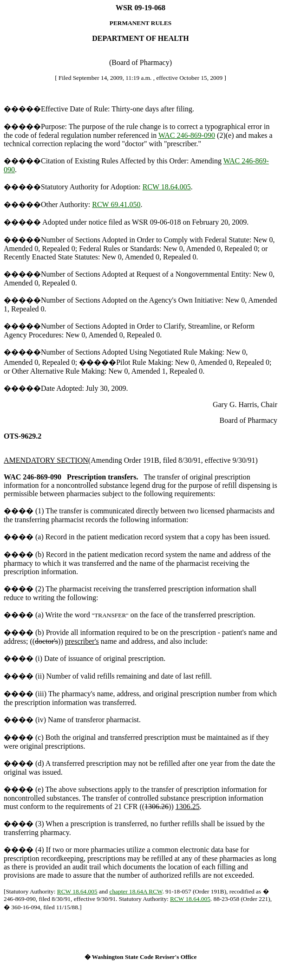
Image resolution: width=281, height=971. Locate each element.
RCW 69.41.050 (116, 204)
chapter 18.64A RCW (135, 891)
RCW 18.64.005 (167, 187)
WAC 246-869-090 (186, 135)
